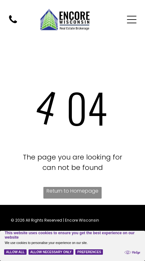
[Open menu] (131, 19)
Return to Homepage (72, 190)
